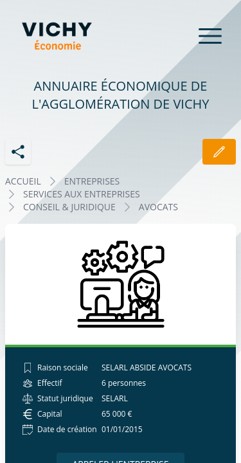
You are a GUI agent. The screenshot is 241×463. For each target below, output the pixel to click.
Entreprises (92, 181)
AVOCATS (158, 207)
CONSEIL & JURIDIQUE (69, 207)
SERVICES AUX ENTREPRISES (81, 194)
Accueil (23, 181)
